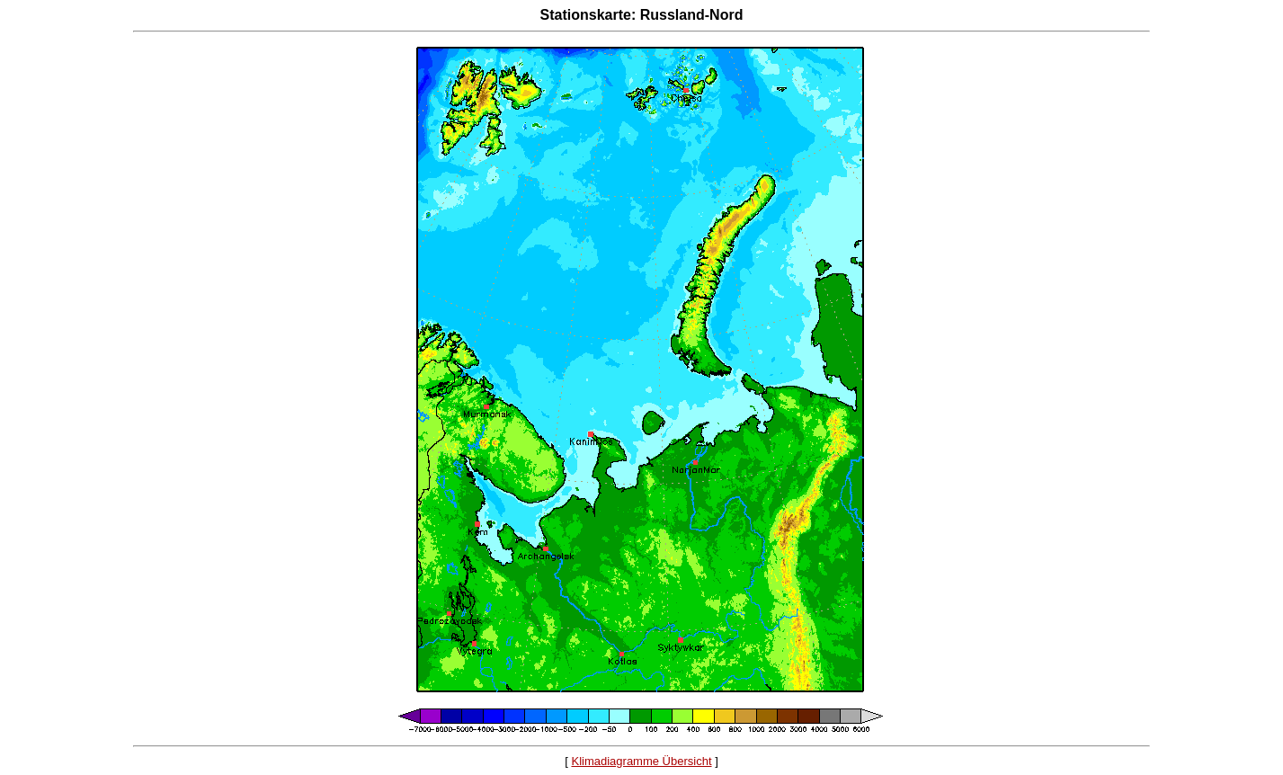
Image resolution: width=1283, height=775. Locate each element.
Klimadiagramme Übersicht (641, 761)
